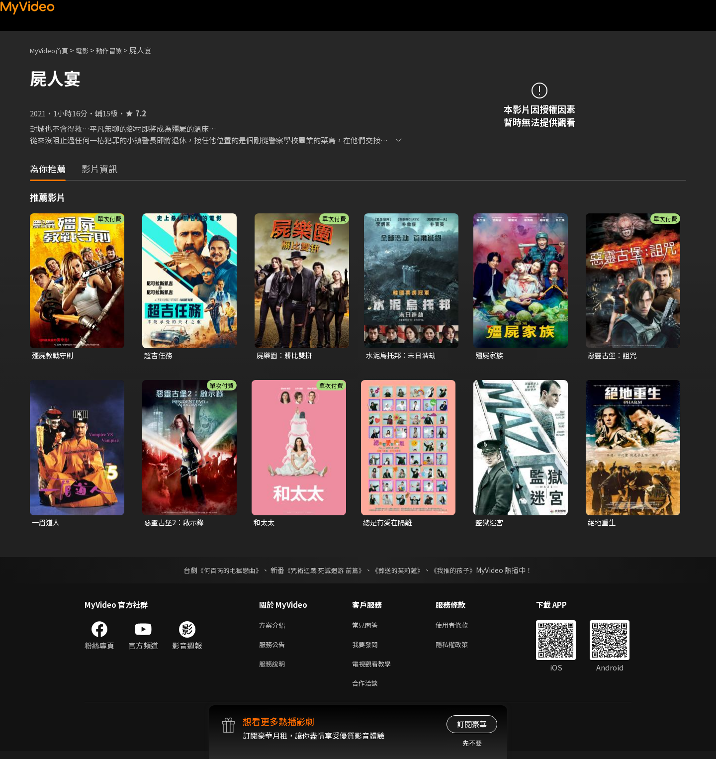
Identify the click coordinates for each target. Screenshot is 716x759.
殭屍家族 (490, 355)
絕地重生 (603, 523)
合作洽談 (367, 690)
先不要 (472, 743)
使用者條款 (460, 627)
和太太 (265, 523)
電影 (90, 50)
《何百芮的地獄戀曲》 (223, 572)
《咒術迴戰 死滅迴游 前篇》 (323, 572)
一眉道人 (47, 523)
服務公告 (274, 648)
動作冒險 (120, 50)
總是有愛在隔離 (389, 523)
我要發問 (367, 648)
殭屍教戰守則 (54, 355)
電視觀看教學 (374, 669)
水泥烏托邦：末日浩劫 (403, 355)
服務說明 (274, 669)
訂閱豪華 (472, 724)
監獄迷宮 (490, 523)
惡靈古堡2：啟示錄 (176, 523)
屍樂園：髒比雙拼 (286, 355)
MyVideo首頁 (52, 50)
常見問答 (367, 627)
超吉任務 (159, 355)
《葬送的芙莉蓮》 (402, 572)
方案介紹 (274, 627)
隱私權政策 (460, 648)
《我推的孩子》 (461, 572)
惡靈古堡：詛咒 (614, 355)
